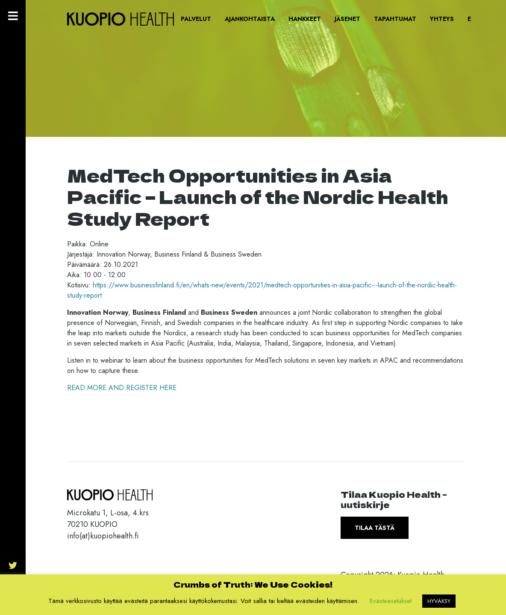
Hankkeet (304, 19)
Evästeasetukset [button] (391, 601)
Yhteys (442, 19)
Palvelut (196, 19)
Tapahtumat (395, 19)
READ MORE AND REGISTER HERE (122, 388)
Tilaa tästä (374, 527)
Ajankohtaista (250, 19)
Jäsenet (347, 19)
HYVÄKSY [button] (438, 601)
